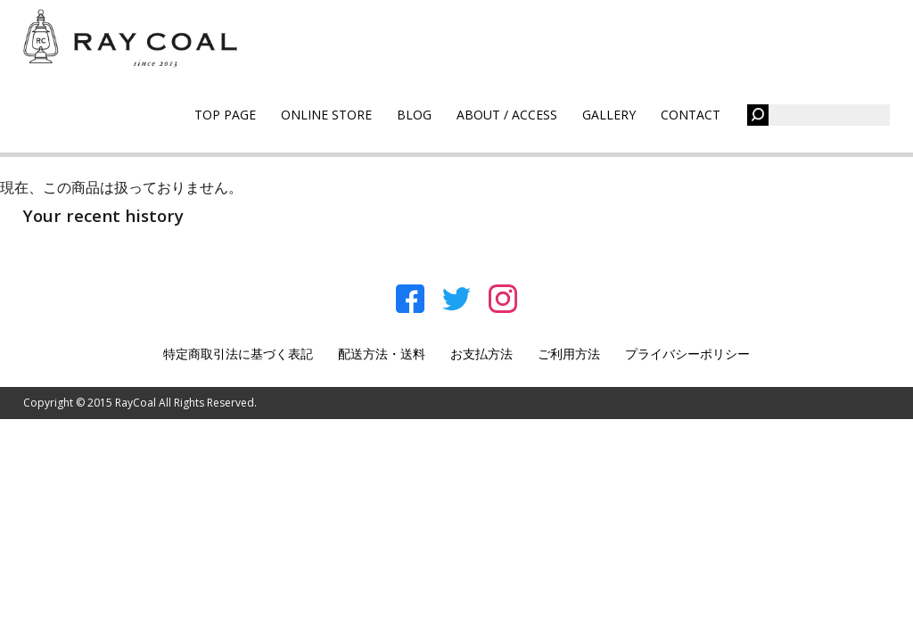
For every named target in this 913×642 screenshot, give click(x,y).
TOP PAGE (225, 114)
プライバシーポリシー (687, 353)
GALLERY (609, 114)
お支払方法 (481, 353)
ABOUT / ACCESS (506, 114)
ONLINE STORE (326, 114)
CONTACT (690, 114)
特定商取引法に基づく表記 (238, 353)
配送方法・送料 (381, 353)
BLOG (414, 114)
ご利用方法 (569, 353)
